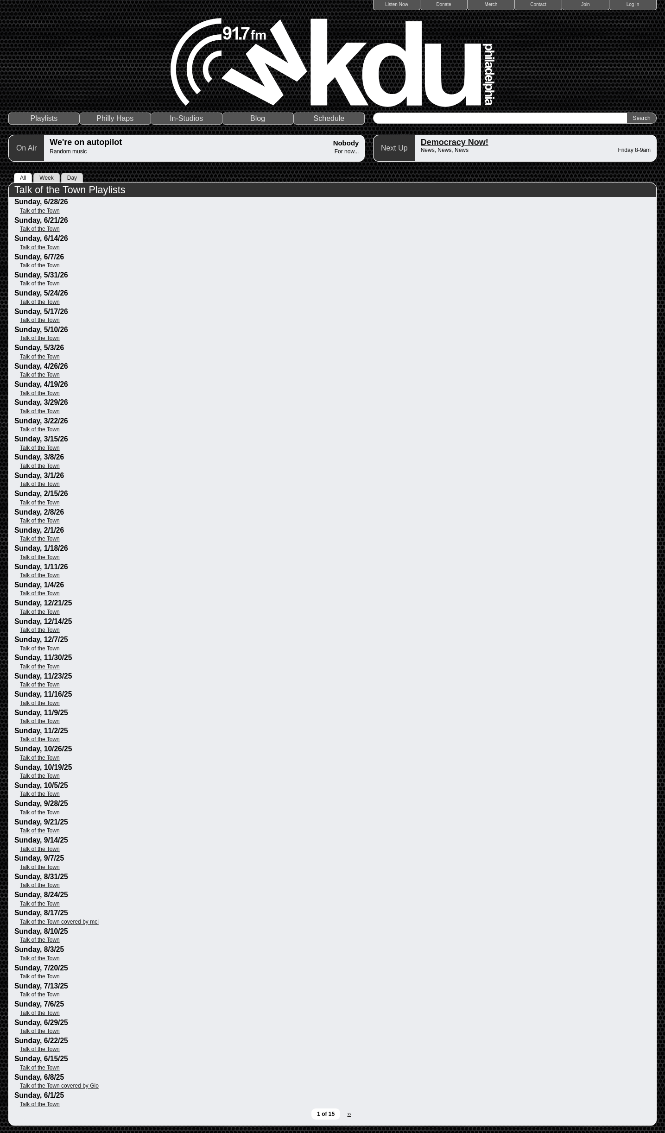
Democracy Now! (454, 142)
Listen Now (396, 4)
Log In (633, 4)
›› (349, 1114)
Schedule (329, 118)
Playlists (44, 118)
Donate (443, 4)
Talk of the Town (40, 211)
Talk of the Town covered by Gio (59, 1086)
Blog (257, 118)
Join (585, 4)
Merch (491, 4)
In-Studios (186, 118)
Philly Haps (114, 118)
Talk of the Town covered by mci (59, 922)
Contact (538, 4)
